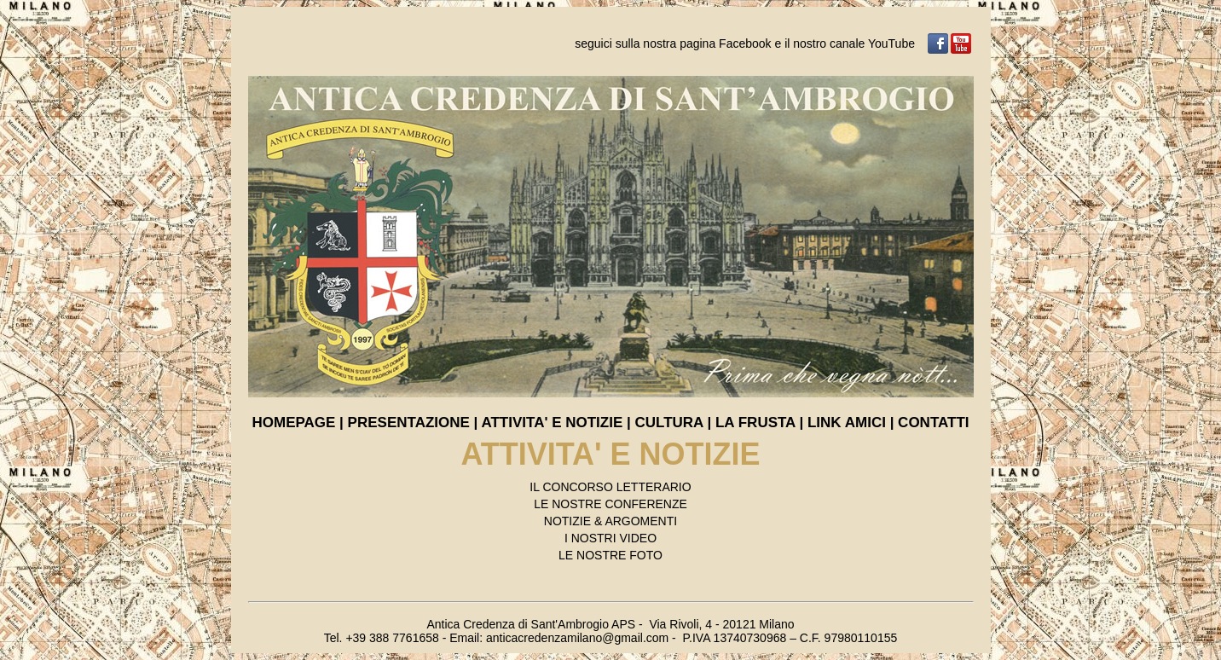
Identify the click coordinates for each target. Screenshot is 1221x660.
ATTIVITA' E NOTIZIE (554, 422)
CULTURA (669, 422)
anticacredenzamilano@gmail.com (577, 638)
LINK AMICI (846, 422)
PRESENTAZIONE (409, 422)
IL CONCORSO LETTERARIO (610, 487)
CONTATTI (933, 422)
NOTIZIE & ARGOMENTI (610, 521)
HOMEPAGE (293, 422)
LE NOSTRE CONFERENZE (610, 504)
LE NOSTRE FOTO (610, 555)
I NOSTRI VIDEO (610, 538)
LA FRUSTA (755, 422)
